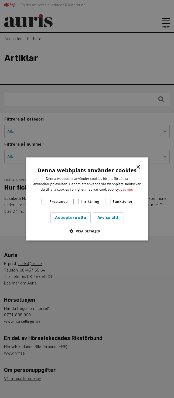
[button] (87, 231)
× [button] (138, 166)
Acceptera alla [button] (70, 217)
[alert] (87, 199)
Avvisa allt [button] (108, 217)
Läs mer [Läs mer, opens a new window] (127, 189)
